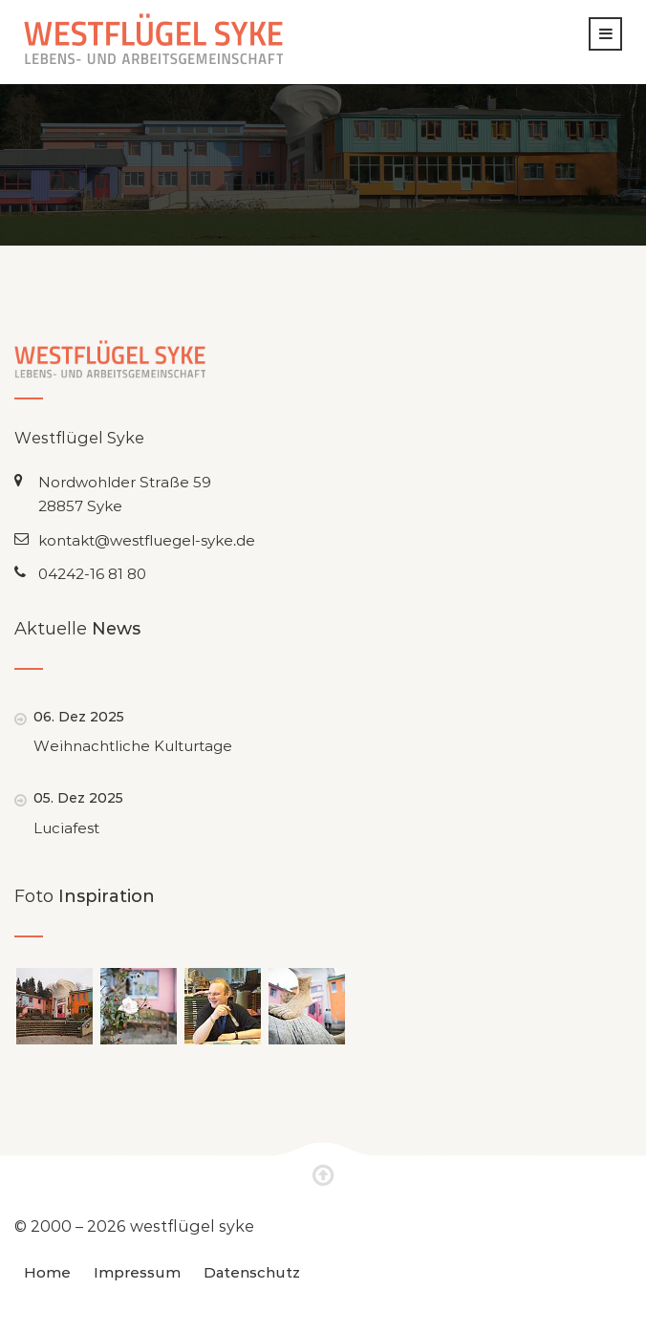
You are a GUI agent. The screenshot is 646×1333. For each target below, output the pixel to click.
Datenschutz (252, 1271)
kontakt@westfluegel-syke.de (146, 540)
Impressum (137, 1271)
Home (47, 1271)
